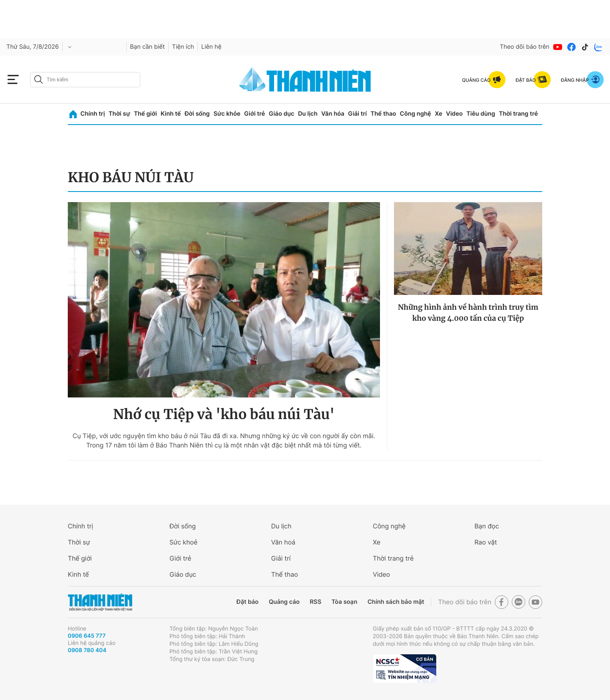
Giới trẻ (254, 113)
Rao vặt (485, 542)
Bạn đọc (486, 526)
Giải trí (357, 113)
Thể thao (383, 113)
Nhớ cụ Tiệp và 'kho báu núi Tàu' (224, 414)
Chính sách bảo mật (395, 602)
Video (454, 113)
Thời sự (119, 113)
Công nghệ (415, 113)
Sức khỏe (227, 113)
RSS (315, 602)
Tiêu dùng (480, 113)
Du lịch (307, 113)
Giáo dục (281, 113)
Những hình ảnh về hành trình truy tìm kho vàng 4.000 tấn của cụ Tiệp (468, 313)
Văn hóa (332, 113)
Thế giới (145, 113)
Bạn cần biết (147, 46)
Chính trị (92, 113)
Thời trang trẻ (518, 113)
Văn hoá (283, 542)
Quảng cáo (284, 602)
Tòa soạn (345, 602)
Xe (438, 113)
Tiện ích (183, 46)
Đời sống (197, 113)
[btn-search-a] (38, 79)
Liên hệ (211, 46)
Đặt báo (247, 602)
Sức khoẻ (183, 542)
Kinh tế (171, 113)
